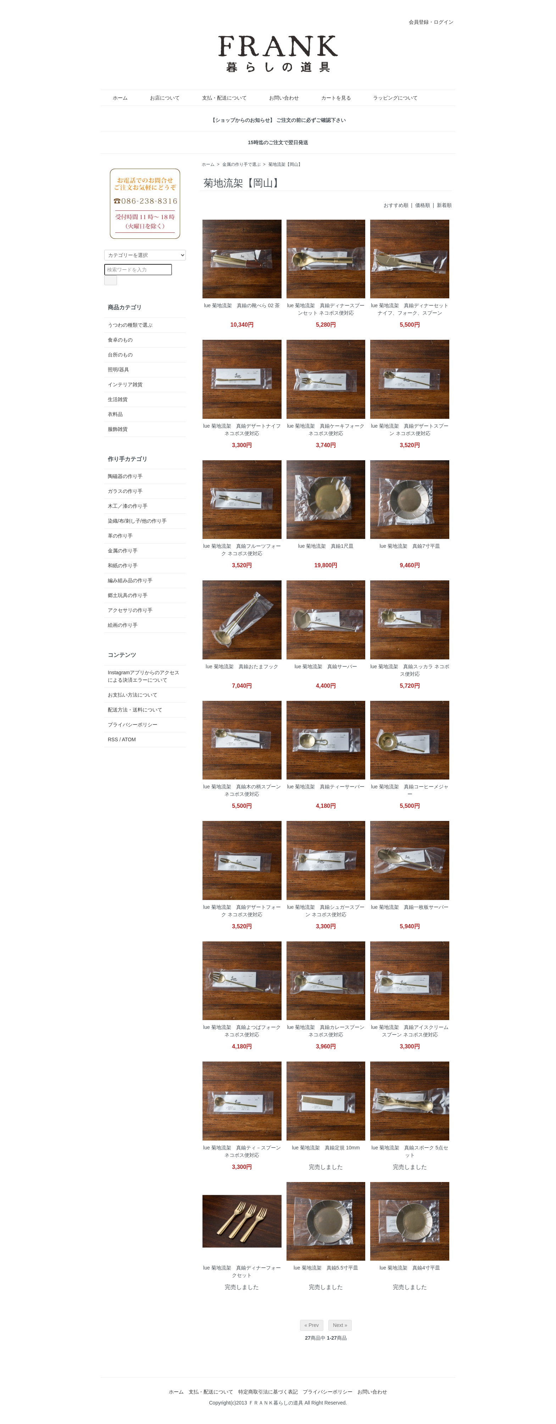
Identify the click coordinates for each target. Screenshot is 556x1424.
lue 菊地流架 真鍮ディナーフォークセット (242, 1271)
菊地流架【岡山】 (285, 164)
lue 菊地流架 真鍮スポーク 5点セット (410, 1151)
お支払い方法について (132, 695)
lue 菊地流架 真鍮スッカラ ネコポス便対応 (409, 670)
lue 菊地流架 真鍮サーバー (326, 666)
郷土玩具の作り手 (128, 595)
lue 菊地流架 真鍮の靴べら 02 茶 (242, 305)
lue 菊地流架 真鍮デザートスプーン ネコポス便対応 (410, 429)
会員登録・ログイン (427, 22)
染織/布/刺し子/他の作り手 (137, 521)
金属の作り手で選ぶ (241, 164)
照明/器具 (118, 369)
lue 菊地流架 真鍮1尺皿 (326, 546)
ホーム (115, 98)
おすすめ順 (396, 205)
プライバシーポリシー (132, 724)
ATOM (129, 739)
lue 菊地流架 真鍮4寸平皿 (409, 1268)
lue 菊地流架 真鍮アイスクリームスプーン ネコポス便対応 (410, 1030)
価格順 (422, 205)
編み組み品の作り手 (130, 580)
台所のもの (120, 355)
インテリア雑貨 (125, 384)
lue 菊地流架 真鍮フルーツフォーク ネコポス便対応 (242, 549)
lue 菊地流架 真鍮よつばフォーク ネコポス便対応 (242, 1030)
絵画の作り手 (123, 625)
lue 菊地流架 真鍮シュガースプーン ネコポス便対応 (326, 910)
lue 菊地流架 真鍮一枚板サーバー (410, 907)
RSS (113, 739)
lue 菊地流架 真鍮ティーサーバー (326, 786)
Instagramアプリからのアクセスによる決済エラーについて (143, 676)
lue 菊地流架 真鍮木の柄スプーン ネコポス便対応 (242, 790)
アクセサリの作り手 (130, 610)
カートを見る (331, 98)
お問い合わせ (279, 98)
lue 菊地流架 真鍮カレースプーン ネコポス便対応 (326, 1030)
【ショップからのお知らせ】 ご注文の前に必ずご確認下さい (278, 120)
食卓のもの (120, 340)
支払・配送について (219, 98)
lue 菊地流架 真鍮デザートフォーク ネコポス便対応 (242, 910)
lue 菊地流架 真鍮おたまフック (242, 666)
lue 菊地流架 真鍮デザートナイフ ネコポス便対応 (242, 429)
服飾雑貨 (118, 429)
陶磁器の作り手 (125, 476)
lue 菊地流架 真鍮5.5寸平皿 (326, 1268)
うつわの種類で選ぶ (130, 325)
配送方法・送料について (135, 710)
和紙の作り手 (123, 565)
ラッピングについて (390, 98)
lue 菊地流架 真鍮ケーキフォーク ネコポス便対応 (326, 429)
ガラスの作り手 (125, 491)
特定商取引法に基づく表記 (268, 1392)
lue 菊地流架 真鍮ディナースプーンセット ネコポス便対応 (326, 309)
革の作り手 (120, 536)
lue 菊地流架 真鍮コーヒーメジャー (410, 790)
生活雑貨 (118, 399)
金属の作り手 (123, 550)
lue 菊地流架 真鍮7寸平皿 (409, 546)
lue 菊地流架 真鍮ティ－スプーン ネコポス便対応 (242, 1151)
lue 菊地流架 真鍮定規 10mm (326, 1147)
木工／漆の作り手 (128, 506)
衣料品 (115, 414)
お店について (160, 98)
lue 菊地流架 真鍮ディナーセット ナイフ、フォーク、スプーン (410, 309)
